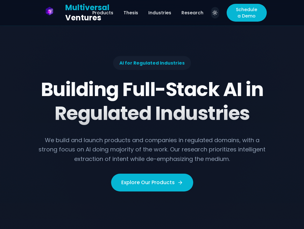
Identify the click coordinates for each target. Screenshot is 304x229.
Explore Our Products (152, 182)
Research (192, 13)
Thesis (131, 13)
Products (102, 13)
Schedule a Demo (246, 12)
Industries (159, 13)
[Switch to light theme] (215, 12)
